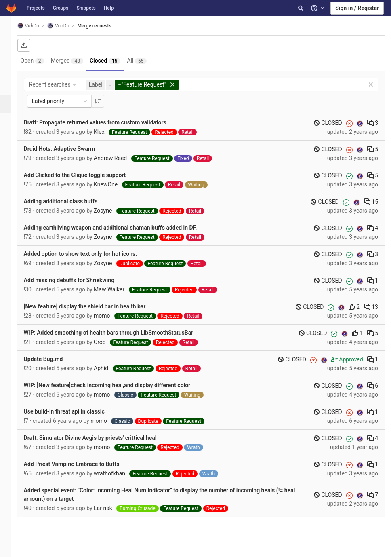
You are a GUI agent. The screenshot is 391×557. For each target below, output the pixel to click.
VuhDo (37, 26)
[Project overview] (10, 49)
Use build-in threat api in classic (73, 411)
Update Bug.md (52, 359)
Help (109, 8)
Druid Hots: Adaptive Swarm (69, 149)
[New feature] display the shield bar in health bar (94, 306)
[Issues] (10, 86)
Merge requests (104, 26)
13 (371, 307)
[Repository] (10, 68)
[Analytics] (10, 140)
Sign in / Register (357, 8)
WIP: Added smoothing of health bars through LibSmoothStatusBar (118, 332)
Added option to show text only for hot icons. (90, 254)
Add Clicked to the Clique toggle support (84, 175)
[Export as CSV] (33, 45)
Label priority (69, 101)
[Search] (300, 8)
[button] (10, 547)
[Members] (10, 177)
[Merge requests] (11, 104)
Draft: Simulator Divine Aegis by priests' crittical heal (99, 438)
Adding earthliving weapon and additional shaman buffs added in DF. (119, 227)
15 (371, 201)
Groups (61, 8)
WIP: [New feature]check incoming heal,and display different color (116, 385)
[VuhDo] (10, 28)
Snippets (85, 8)
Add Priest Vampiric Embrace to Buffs (81, 464)
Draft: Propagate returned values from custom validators (104, 122)
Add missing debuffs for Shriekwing (78, 280)
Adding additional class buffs (70, 201)
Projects (36, 8)
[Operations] (10, 122)
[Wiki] (10, 159)
